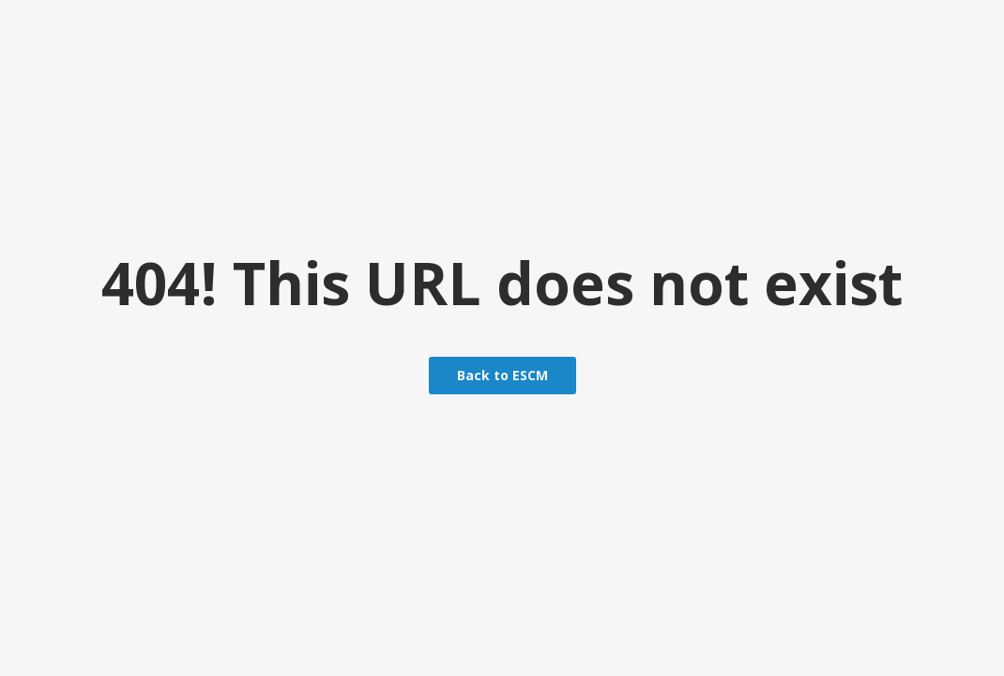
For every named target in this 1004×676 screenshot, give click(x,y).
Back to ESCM (502, 375)
